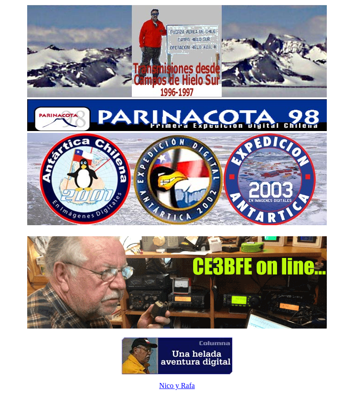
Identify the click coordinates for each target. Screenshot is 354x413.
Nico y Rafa (177, 385)
